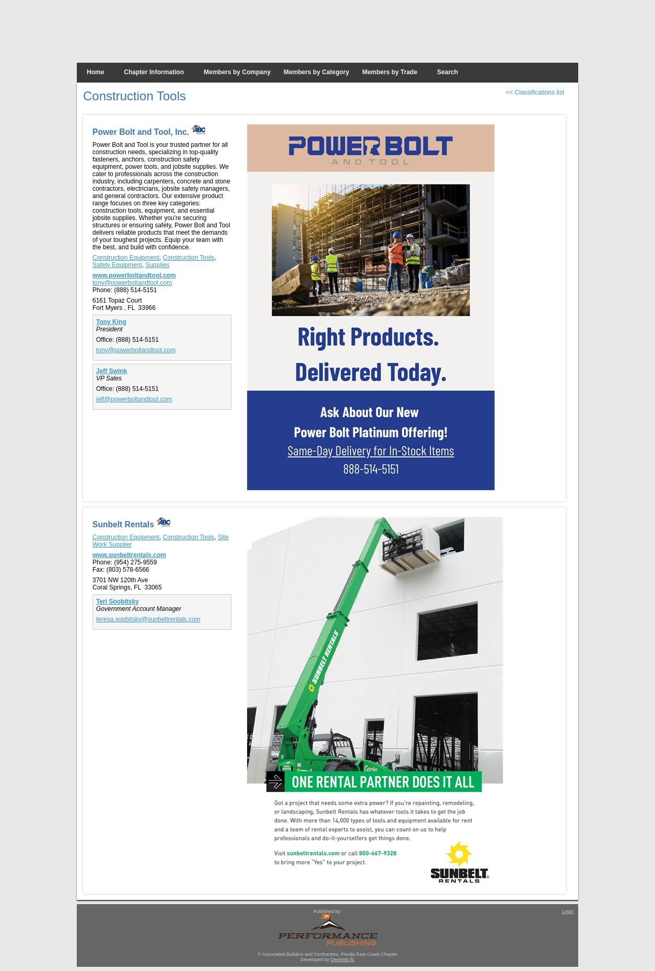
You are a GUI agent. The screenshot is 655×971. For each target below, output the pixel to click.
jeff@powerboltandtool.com (134, 399)
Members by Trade (389, 72)
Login (568, 911)
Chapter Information (154, 72)
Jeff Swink (111, 371)
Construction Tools (189, 257)
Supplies (157, 265)
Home (95, 72)
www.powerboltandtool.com (134, 275)
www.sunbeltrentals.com (129, 555)
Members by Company (237, 72)
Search (447, 72)
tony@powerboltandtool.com (132, 282)
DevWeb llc (342, 959)
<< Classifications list (535, 92)
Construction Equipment (125, 257)
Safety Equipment (117, 265)
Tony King (111, 322)
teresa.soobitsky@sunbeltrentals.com (148, 619)
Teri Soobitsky (117, 601)
